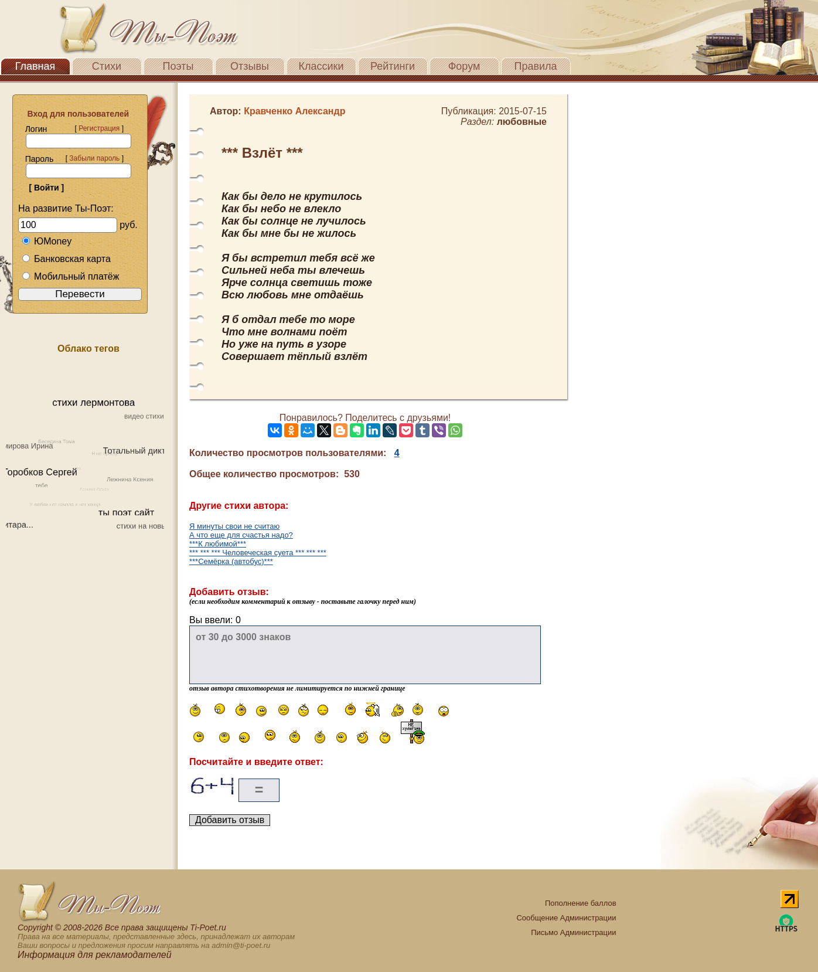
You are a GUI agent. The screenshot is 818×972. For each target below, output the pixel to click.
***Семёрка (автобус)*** (231, 561)
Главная (35, 66)
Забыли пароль (94, 158)
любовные (522, 122)
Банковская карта (66, 259)
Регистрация (99, 128)
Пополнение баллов (580, 903)
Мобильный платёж (70, 276)
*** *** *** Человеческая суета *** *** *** (257, 552)
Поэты (178, 66)
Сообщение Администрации (566, 917)
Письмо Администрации (573, 932)
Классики (321, 66)
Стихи (106, 66)
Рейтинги (392, 66)
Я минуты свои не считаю (234, 526)
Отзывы (249, 66)
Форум (464, 66)
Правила (535, 66)
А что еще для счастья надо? (241, 535)
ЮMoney (46, 241)
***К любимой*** (217, 543)
